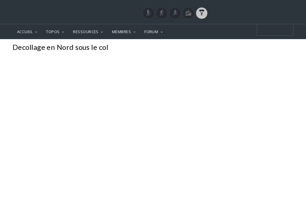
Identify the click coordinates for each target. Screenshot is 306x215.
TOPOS (52, 31)
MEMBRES (121, 31)
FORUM (151, 31)
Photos (281, 47)
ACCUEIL (25, 31)
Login (262, 6)
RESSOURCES (86, 31)
